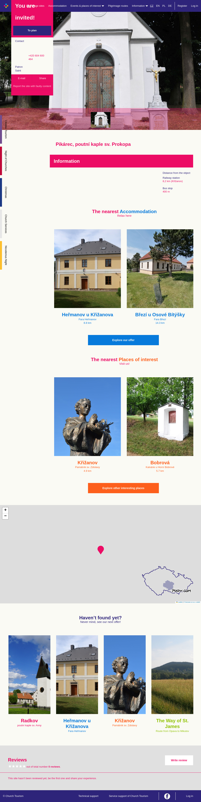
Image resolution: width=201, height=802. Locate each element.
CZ (151, 5)
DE (170, 5)
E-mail (21, 78)
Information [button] (140, 5)
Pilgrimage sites (35, 5)
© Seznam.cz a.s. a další (192, 602)
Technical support (88, 796)
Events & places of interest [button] (87, 5)
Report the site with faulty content (32, 86)
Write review (179, 760)
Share (42, 78)
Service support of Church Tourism (128, 796)
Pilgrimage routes (118, 5)
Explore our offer (123, 340)
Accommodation (57, 5)
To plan (32, 30)
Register (182, 5)
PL (164, 5)
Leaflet (179, 602)
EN (158, 5)
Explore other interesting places (123, 488)
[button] (100, 550)
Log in (194, 5)
